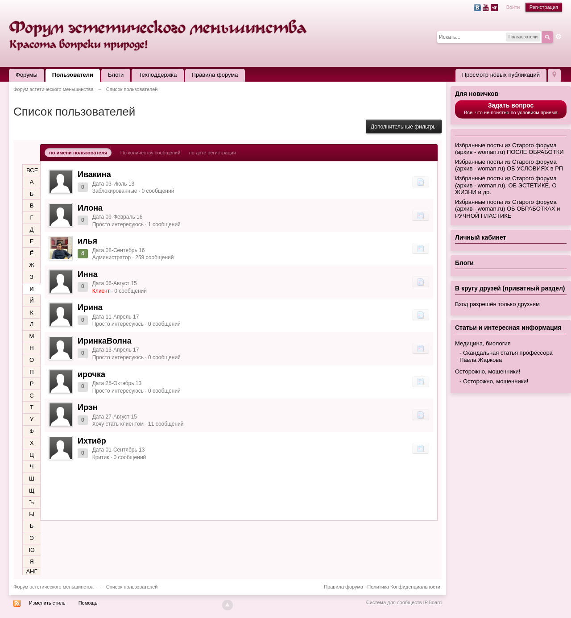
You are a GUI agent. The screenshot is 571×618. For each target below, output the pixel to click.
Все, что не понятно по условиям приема (511, 109)
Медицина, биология (483, 343)
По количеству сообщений (150, 152)
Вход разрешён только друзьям (497, 304)
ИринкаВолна (105, 340)
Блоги (116, 74)
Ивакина (94, 174)
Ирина (90, 307)
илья (87, 240)
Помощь (88, 603)
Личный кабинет (480, 237)
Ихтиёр (92, 440)
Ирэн (88, 407)
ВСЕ (32, 170)
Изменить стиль (47, 603)
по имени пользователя (78, 152)
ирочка (91, 374)
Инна (88, 274)
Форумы (26, 74)
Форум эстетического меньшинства (53, 586)
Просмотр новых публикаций (501, 74)
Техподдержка (157, 74)
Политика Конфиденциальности (403, 586)
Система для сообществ (394, 602)
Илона (90, 207)
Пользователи (72, 74)
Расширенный (558, 36)
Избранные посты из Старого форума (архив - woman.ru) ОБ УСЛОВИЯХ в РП (509, 165)
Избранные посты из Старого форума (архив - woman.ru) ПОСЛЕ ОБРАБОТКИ (509, 149)
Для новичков (476, 93)
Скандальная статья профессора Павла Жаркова (506, 356)
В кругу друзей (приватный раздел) (510, 288)
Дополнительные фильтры (404, 127)
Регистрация (544, 7)
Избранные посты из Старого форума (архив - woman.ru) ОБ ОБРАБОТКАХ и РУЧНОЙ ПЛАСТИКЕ (507, 209)
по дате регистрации (212, 152)
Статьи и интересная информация (508, 327)
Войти (513, 7)
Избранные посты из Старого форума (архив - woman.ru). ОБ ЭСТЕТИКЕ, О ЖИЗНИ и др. (506, 185)
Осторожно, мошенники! (487, 371)
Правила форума (215, 74)
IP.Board (432, 602)
